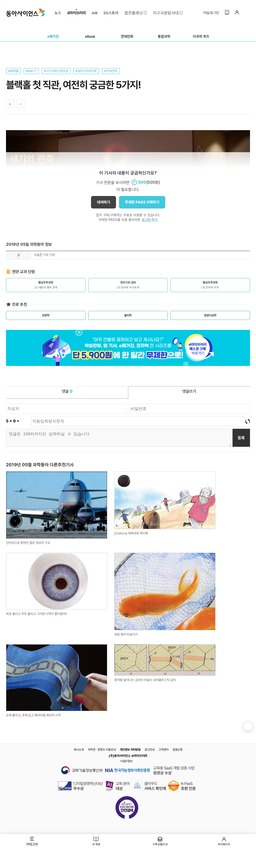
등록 (241, 438)
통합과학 (164, 36)
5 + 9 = (12, 421)
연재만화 (127, 36)
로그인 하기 (150, 220)
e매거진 (53, 36)
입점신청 (177, 749)
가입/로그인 (211, 18)
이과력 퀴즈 (201, 36)
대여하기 (103, 202)
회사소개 (79, 749)
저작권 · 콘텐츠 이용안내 (102, 749)
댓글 (67, 391)
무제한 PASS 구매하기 (142, 202)
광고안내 (149, 749)
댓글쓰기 (189, 391)
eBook (90, 36)
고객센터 (163, 749)
